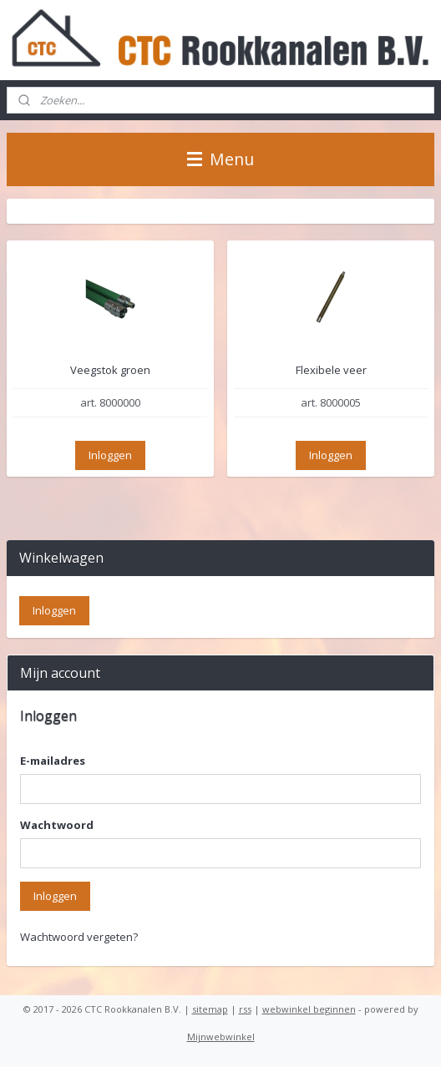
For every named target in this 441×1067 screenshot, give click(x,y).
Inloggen (110, 455)
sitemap (210, 1009)
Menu (220, 159)
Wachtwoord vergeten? (79, 936)
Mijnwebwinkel (221, 1036)
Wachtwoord (57, 824)
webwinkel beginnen (309, 1009)
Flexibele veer (331, 370)
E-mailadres (52, 760)
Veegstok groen (110, 370)
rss (245, 1009)
